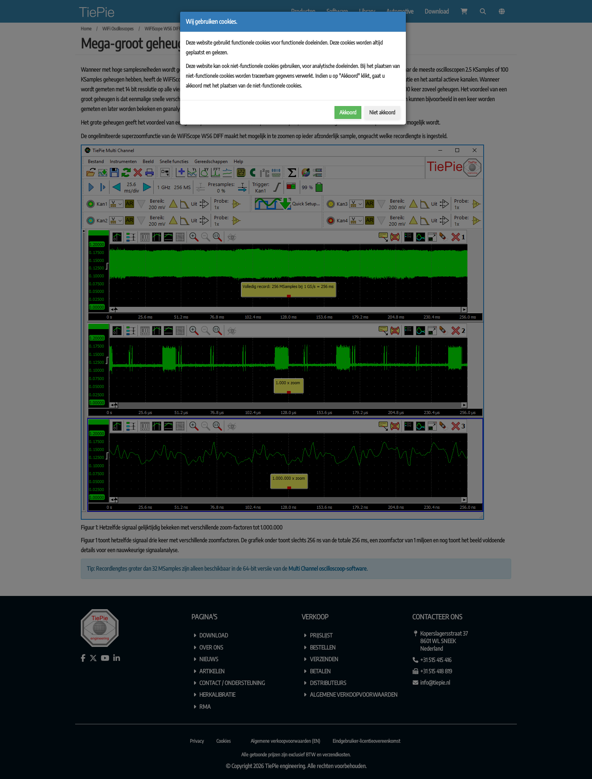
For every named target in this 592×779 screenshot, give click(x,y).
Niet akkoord (382, 112)
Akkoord (347, 112)
